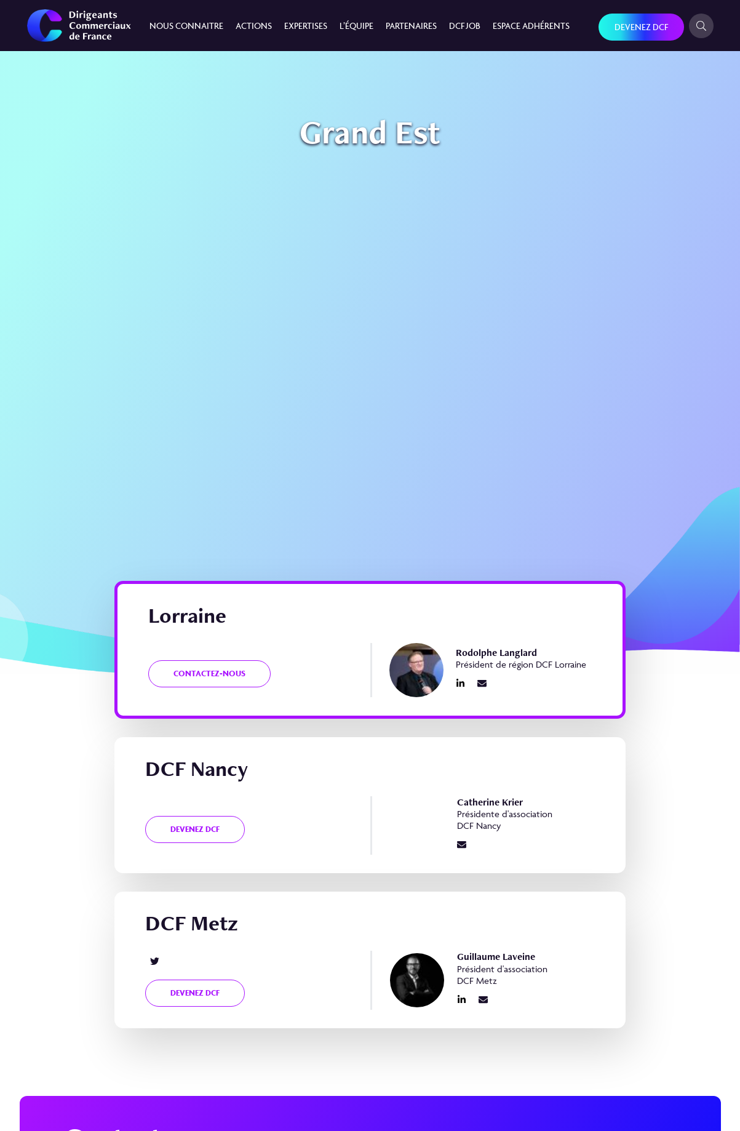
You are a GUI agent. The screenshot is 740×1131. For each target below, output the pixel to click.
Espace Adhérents (531, 25)
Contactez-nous (209, 673)
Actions (254, 25)
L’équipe (356, 25)
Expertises (305, 25)
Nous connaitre (186, 25)
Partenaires (411, 25)
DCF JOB (464, 25)
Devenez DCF (641, 27)
